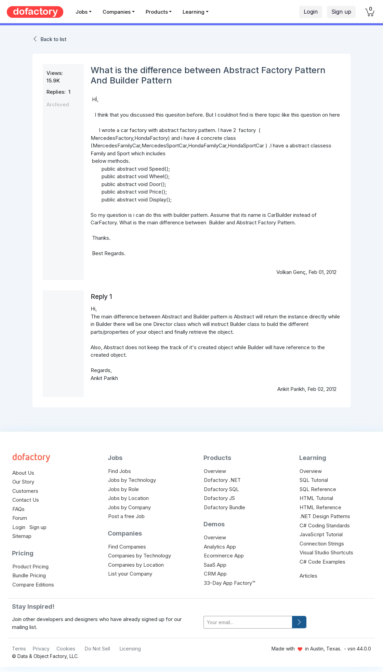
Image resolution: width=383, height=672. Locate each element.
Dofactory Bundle (224, 507)
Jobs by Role (123, 489)
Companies (117, 12)
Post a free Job (126, 516)
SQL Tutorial (314, 480)
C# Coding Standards (325, 525)
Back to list (53, 39)
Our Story (23, 481)
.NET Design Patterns (325, 516)
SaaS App (215, 565)
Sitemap (21, 536)
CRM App (215, 573)
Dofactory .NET (222, 480)
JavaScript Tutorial (321, 534)
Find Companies (127, 546)
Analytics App (220, 546)
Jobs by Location (128, 498)
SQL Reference (318, 489)
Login (311, 11)
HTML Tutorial (316, 498)
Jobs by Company (129, 507)
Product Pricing (30, 566)
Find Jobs (119, 471)
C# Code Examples (322, 561)
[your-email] (247, 622)
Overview (215, 471)
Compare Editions (33, 584)
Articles (308, 575)
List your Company (130, 573)
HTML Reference (320, 507)
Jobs (82, 12)
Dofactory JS (219, 498)
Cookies (65, 648)
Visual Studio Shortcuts (326, 552)
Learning (193, 12)
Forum (19, 518)
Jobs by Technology (132, 480)
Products (157, 12)
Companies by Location (136, 565)
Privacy (41, 648)
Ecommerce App (224, 555)
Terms (19, 648)
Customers (25, 491)
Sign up (341, 11)
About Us (23, 473)
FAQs (18, 509)
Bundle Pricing (29, 575)
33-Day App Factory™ (229, 583)
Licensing (130, 648)
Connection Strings (322, 543)
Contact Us (25, 500)
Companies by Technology (139, 555)
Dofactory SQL (221, 489)
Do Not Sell (97, 648)
